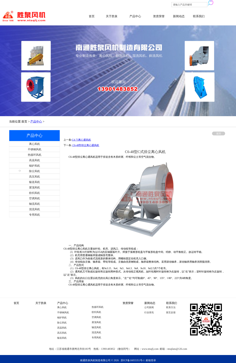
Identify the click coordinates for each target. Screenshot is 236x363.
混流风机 (96, 332)
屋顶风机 (96, 322)
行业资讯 (149, 312)
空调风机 (96, 317)
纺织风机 (96, 312)
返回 (218, 133)
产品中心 (135, 16)
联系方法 (171, 307)
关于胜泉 (111, 16)
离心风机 (62, 307)
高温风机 (62, 328)
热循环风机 (97, 307)
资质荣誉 (159, 16)
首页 (92, 16)
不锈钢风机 (63, 312)
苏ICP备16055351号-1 (133, 360)
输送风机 (62, 338)
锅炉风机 (62, 317)
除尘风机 (62, 322)
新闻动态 (179, 16)
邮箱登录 (151, 360)
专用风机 (96, 337)
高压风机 (62, 333)
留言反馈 (171, 312)
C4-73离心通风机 (81, 139)
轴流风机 (96, 327)
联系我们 (199, 16)
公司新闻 (149, 307)
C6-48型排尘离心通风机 (85, 145)
